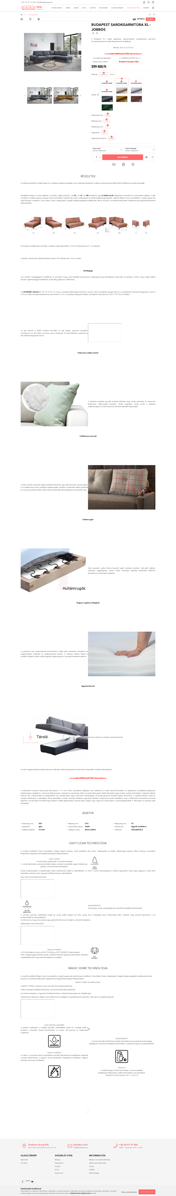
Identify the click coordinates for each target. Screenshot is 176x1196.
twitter (28, 1181)
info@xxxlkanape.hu (45, 2)
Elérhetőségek (94, 1173)
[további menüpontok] (153, 8)
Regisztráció (59, 1163)
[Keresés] (148, 2)
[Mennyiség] (96, 157)
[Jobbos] (104, 74)
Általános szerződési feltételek (99, 1160)
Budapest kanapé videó (129, 62)
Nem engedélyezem (129, 1192)
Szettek (108, 8)
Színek (132, 8)
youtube (32, 1182)
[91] (108, 127)
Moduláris (97, 8)
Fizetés (91, 1166)
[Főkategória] (22, 15)
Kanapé (54, 8)
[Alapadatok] (22, 19)
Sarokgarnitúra (67, 8)
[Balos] (112, 74)
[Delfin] (111, 138)
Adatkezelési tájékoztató (97, 1163)
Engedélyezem (147, 1192)
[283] (107, 115)
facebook (22, 1182)
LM (87, 195)
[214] (106, 121)
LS (81, 195)
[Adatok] (38, 19)
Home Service (143, 8)
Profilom (58, 1166)
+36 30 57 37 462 (28, 2)
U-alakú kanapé (83, 8)
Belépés (57, 1160)
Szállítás (92, 1169)
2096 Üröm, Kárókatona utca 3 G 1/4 (42, 1147)
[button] (146, 157)
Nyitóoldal (24, 1160)
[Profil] (144, 2)
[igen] (104, 132)
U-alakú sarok (108, 195)
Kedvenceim (59, 1173)
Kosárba (150, 19)
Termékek (24, 1163)
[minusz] (93, 157)
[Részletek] (30, 19)
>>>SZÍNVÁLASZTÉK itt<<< (130, 58)
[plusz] (100, 157)
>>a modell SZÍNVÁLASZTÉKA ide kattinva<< (123, 54)
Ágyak (124, 8)
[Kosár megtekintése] (153, 2)
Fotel (116, 8)
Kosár (57, 1169)
